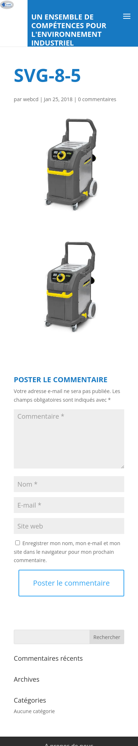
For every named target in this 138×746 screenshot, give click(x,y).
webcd (31, 99)
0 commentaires (97, 99)
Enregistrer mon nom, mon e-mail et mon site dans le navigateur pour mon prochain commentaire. (67, 552)
